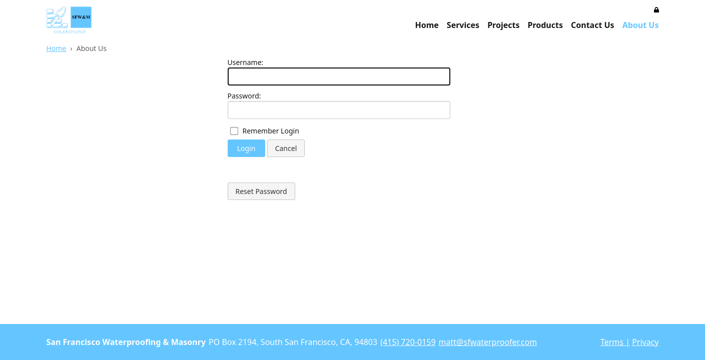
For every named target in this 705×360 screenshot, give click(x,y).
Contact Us (592, 25)
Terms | (615, 342)
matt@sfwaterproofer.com (488, 342)
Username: (246, 62)
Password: (244, 95)
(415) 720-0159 (407, 342)
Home (426, 25)
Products (545, 25)
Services (463, 25)
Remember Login (271, 131)
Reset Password (261, 191)
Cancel (286, 148)
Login (246, 148)
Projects (503, 25)
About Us (640, 25)
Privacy (645, 342)
